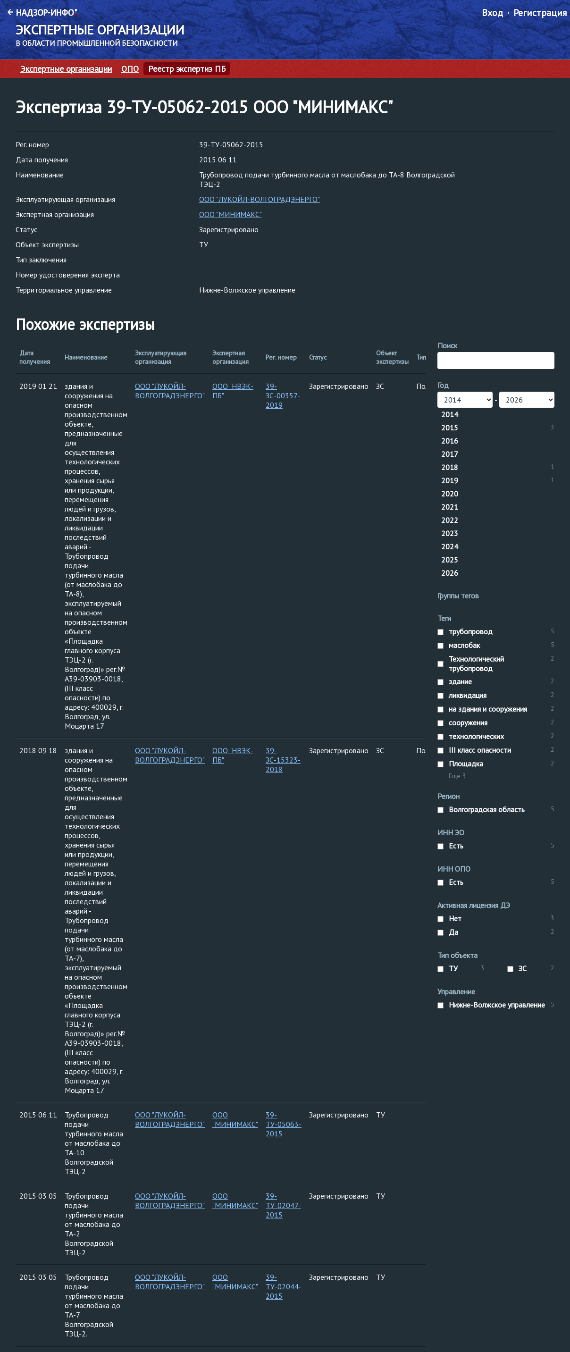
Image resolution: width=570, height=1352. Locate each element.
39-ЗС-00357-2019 (283, 395)
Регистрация (540, 13)
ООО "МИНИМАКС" (230, 214)
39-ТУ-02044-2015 (284, 1286)
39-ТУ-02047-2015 (283, 1205)
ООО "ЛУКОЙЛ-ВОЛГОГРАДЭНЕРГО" (259, 199)
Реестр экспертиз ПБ (187, 69)
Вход (492, 13)
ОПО (130, 69)
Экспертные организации (66, 69)
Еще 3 (457, 776)
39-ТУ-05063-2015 (284, 1124)
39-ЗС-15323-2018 (283, 760)
